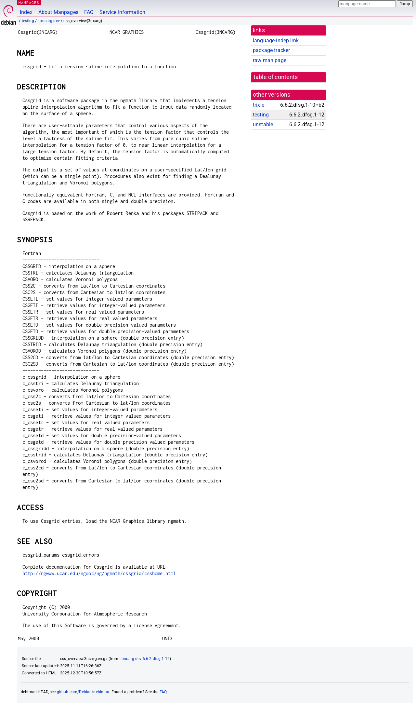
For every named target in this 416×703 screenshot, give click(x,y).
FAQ (89, 12)
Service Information (122, 12)
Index (26, 12)
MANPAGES (29, 2)
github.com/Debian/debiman (83, 692)
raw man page (269, 60)
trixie (258, 105)
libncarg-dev (49, 21)
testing (28, 21)
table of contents (276, 77)
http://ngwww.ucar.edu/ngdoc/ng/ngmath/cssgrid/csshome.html (99, 573)
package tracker (271, 50)
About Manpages (58, 12)
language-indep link (276, 40)
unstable (263, 124)
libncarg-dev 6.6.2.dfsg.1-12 (145, 658)
